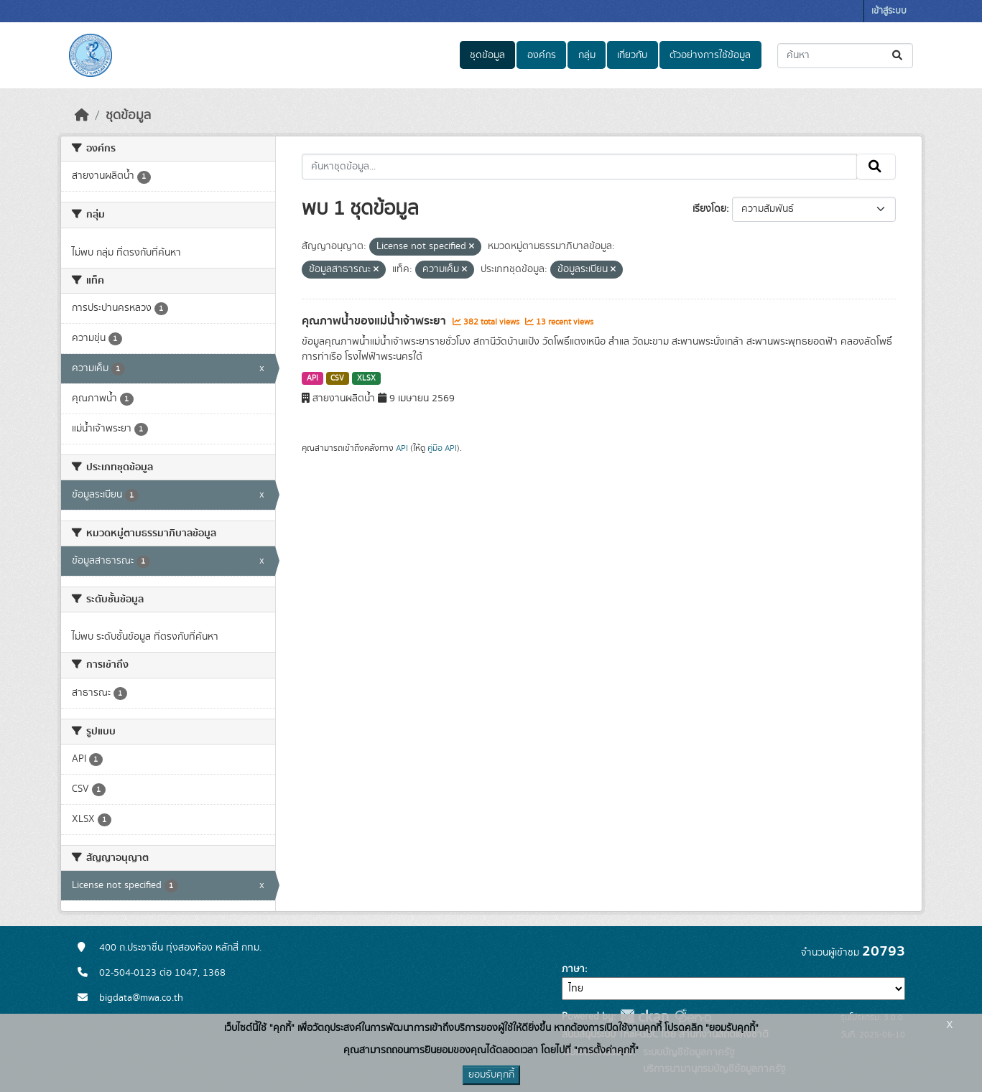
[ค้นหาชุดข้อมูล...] (845, 55)
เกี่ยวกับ (632, 55)
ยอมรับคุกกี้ (491, 1075)
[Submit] (898, 55)
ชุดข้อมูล (487, 55)
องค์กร (541, 55)
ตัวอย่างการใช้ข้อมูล (710, 55)
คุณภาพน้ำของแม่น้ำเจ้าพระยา (375, 321)
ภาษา (573, 969)
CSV (337, 378)
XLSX (366, 378)
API (312, 378)
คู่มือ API (442, 448)
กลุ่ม (587, 55)
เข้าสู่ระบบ (889, 11)
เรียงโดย (709, 209)
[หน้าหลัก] (82, 115)
